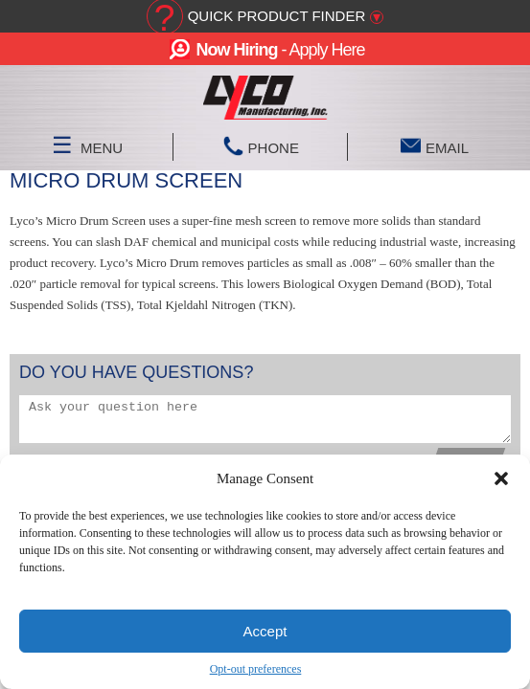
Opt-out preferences (256, 669)
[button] (501, 478)
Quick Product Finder (277, 16)
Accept (265, 631)
